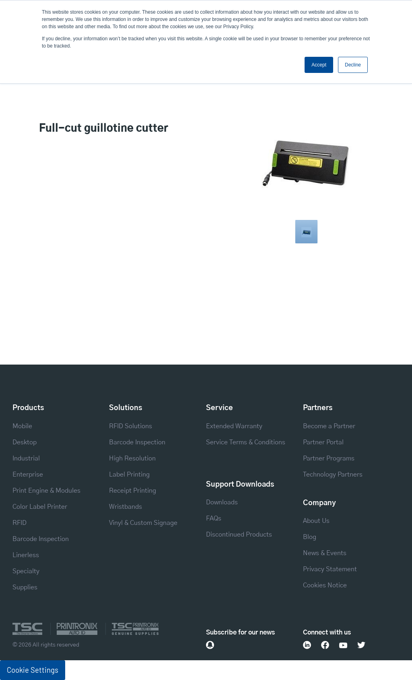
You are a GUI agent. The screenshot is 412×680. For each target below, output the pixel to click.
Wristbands (125, 507)
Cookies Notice (325, 585)
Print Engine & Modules (46, 490)
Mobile (22, 426)
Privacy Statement (330, 569)
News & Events (324, 553)
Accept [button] (318, 65)
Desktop (24, 442)
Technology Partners (333, 474)
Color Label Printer (39, 507)
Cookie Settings (32, 669)
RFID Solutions (130, 426)
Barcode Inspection (40, 539)
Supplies (24, 587)
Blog (309, 537)
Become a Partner (329, 426)
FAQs (213, 518)
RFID (19, 523)
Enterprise (27, 474)
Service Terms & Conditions (245, 442)
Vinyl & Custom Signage (143, 523)
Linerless (25, 555)
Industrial (26, 458)
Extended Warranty (234, 426)
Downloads (222, 502)
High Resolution (132, 458)
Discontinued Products (239, 534)
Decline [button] (353, 65)
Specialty (25, 571)
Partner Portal (323, 442)
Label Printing (129, 474)
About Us (316, 521)
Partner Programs (328, 458)
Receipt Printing (132, 490)
